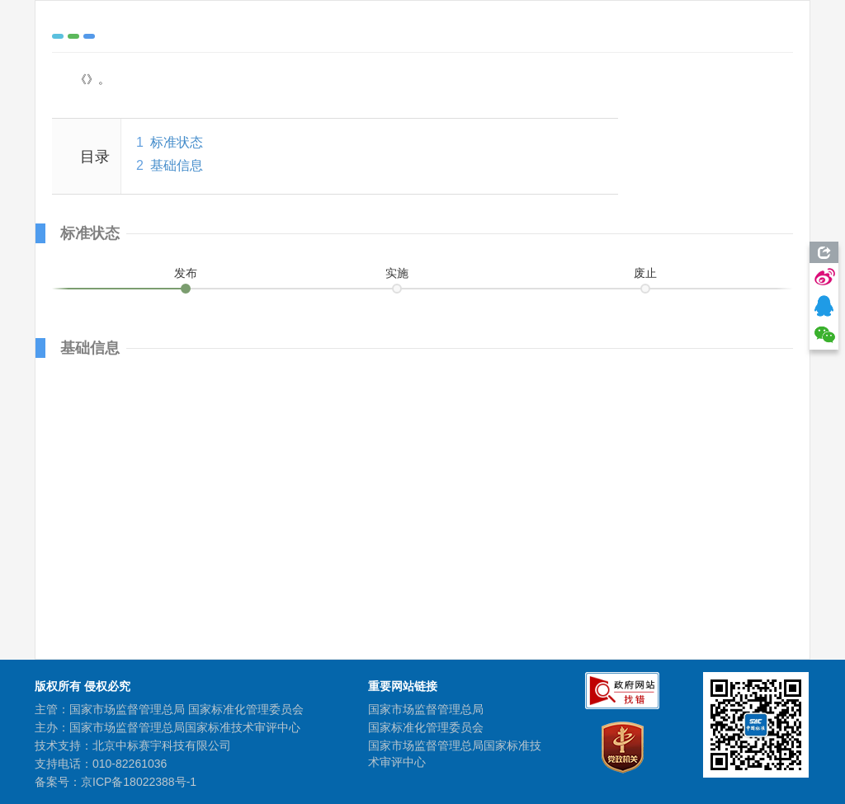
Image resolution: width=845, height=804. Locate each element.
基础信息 (176, 165)
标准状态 (176, 142)
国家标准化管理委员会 (426, 727)
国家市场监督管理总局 (426, 709)
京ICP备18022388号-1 (138, 781)
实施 (396, 273)
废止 (645, 273)
